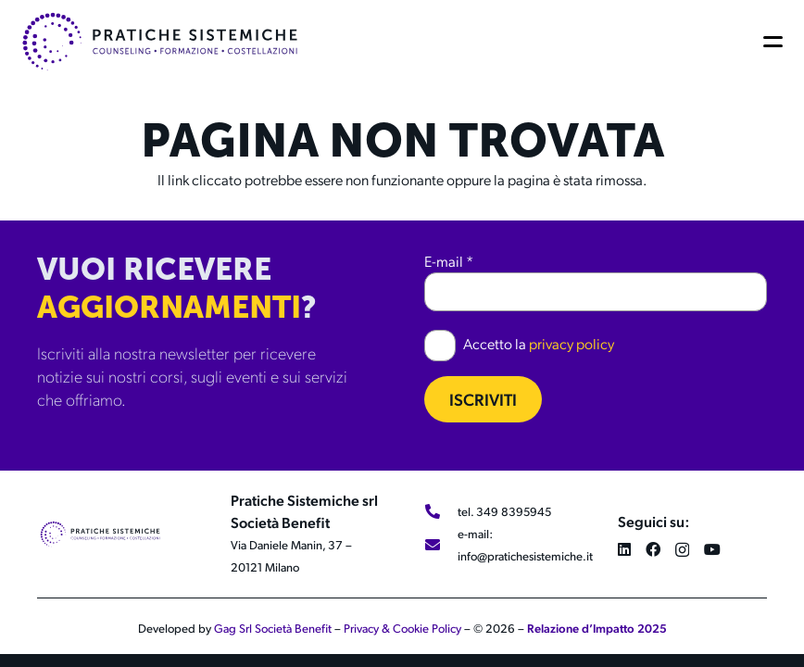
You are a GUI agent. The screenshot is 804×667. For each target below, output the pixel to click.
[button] (776, 42)
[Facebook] (653, 549)
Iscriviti (483, 398)
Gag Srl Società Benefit (273, 628)
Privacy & (368, 628)
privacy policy (571, 343)
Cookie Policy (427, 628)
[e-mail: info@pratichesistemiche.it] (441, 544)
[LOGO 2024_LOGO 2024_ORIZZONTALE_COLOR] (160, 42)
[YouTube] (712, 549)
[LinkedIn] (624, 549)
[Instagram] (682, 550)
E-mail (448, 261)
